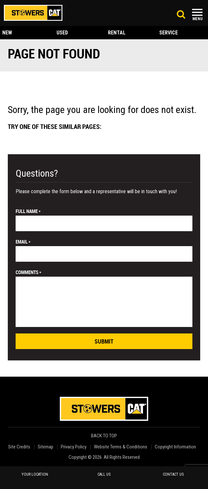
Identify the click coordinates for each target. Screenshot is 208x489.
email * (23, 241)
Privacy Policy (73, 447)
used (62, 33)
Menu (197, 19)
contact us (173, 474)
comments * (28, 272)
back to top (104, 435)
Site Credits (19, 447)
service (168, 33)
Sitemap (45, 447)
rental (116, 33)
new (7, 33)
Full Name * (28, 211)
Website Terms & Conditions (120, 447)
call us (104, 474)
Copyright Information (175, 447)
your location (34, 474)
